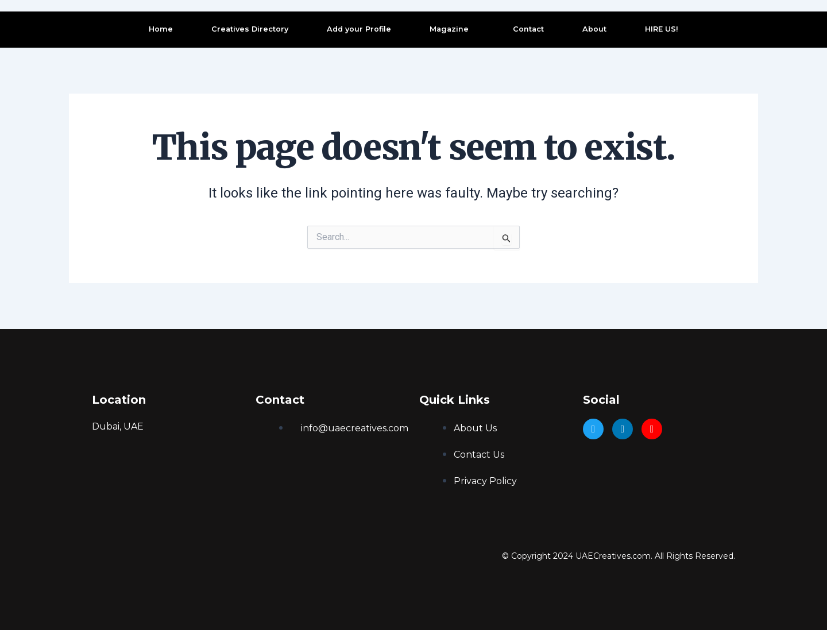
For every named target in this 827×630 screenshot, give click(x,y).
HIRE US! (661, 29)
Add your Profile (359, 29)
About (594, 29)
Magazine (449, 29)
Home (161, 29)
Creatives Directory (249, 29)
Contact (528, 29)
